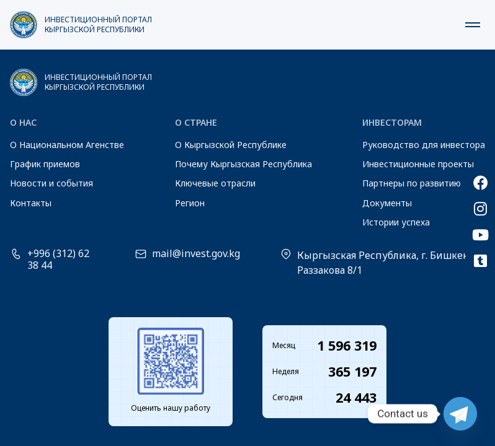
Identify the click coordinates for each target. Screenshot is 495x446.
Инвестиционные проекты (418, 164)
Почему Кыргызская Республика (243, 164)
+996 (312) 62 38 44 (58, 260)
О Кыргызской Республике (231, 145)
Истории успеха (396, 222)
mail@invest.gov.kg (196, 254)
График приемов (45, 164)
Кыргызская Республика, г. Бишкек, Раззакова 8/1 (384, 262)
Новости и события (51, 183)
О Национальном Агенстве (67, 145)
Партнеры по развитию (411, 183)
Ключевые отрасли (215, 183)
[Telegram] (460, 414)
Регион (190, 203)
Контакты (30, 203)
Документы (387, 203)
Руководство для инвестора (423, 145)
